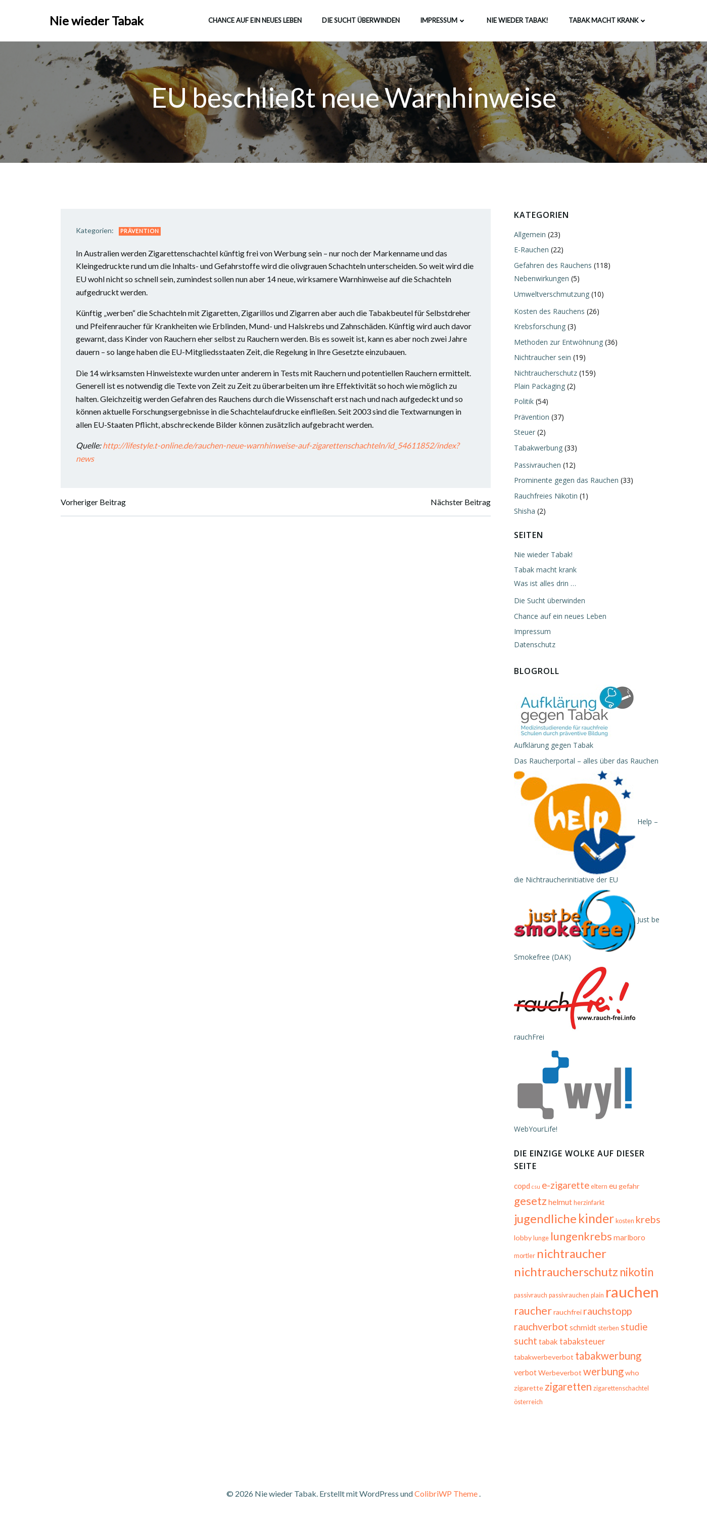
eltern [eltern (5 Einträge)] (598, 1187)
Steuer (524, 432)
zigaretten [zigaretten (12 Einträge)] (567, 1387)
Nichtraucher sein (542, 358)
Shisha (524, 511)
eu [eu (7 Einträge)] (612, 1186)
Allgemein (529, 235)
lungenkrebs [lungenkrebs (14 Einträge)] (580, 1236)
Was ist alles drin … (544, 583)
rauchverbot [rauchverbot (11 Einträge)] (540, 1326)
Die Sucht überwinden (361, 20)
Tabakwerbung (537, 448)
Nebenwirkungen (541, 279)
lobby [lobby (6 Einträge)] (522, 1238)
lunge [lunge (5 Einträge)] (540, 1238)
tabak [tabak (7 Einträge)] (547, 1342)
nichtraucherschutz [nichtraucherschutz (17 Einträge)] (565, 1272)
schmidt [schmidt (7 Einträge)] (582, 1327)
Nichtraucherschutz (545, 373)
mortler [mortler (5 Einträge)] (524, 1256)
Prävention (140, 232)
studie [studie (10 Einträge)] (633, 1326)
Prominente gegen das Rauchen (565, 480)
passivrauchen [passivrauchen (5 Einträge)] (568, 1296)
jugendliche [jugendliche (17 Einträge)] (544, 1219)
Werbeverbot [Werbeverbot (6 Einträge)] (559, 1373)
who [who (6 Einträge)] (632, 1373)
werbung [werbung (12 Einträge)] (603, 1372)
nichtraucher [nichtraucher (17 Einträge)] (571, 1253)
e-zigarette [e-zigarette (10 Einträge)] (565, 1185)
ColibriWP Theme (446, 1493)
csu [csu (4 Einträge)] (535, 1187)
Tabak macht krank (608, 20)
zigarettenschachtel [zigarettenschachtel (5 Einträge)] (620, 1389)
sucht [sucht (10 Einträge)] (525, 1341)
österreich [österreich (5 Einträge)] (527, 1402)
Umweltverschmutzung (551, 294)
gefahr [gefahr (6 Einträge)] (628, 1186)
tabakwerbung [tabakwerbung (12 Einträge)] (608, 1356)
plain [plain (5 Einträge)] (596, 1296)
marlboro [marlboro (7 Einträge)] (629, 1237)
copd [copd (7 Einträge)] (521, 1186)
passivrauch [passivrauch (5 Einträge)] (530, 1296)
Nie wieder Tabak (97, 20)
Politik (523, 402)
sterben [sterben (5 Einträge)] (608, 1328)
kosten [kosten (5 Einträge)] (624, 1221)
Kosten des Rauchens (548, 312)
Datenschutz (534, 645)
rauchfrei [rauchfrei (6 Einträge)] (567, 1312)
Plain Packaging (538, 386)
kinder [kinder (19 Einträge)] (596, 1218)
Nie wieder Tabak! (517, 20)
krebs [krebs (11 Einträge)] (647, 1220)
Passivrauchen (536, 465)
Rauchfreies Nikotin (545, 496)
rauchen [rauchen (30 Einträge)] (631, 1292)
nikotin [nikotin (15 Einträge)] (636, 1272)
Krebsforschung (539, 327)
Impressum (443, 20)
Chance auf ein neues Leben (255, 20)
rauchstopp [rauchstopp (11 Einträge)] (607, 1311)
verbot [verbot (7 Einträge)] (524, 1372)
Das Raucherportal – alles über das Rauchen (585, 761)
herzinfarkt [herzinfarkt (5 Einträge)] (588, 1203)
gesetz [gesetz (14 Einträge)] (529, 1201)
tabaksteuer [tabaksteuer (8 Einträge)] (582, 1342)
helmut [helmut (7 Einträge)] (560, 1202)
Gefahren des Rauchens (552, 265)
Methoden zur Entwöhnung (557, 342)
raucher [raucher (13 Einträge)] (532, 1311)
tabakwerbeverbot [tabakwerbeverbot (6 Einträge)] (543, 1357)
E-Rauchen (530, 250)
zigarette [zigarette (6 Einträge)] (528, 1388)
